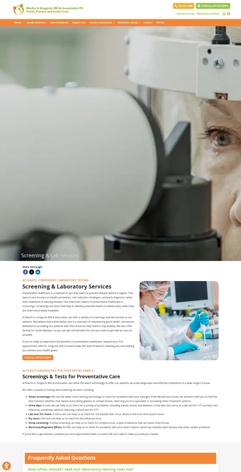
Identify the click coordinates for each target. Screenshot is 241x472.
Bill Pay (161, 22)
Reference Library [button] (129, 22)
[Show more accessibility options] (6, 466)
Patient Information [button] (102, 22)
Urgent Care (79, 22)
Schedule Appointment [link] (213, 5)
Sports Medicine (59, 22)
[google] (224, 14)
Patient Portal (185, 13)
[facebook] (228, 14)
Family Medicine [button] (37, 22)
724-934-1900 (183, 5)
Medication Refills (208, 13)
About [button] (18, 22)
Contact (148, 22)
